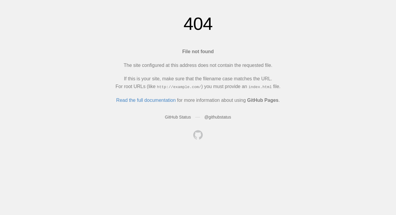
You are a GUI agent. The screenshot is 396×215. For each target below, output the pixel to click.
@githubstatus (217, 117)
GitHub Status (178, 117)
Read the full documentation (146, 99)
